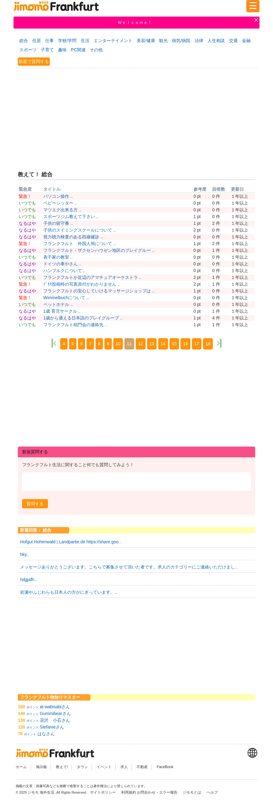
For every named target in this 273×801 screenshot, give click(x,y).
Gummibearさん (55, 713)
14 (163, 343)
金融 (246, 40)
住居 (36, 40)
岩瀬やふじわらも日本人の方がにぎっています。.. (68, 592)
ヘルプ (212, 792)
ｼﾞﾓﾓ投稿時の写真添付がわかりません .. (81, 284)
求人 (124, 767)
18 (207, 343)
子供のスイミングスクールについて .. (79, 230)
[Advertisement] (136, 115)
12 (140, 343)
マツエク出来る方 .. (62, 209)
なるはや (27, 223)
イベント (104, 767)
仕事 (49, 40)
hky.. (24, 554)
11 (129, 343)
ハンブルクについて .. (64, 270)
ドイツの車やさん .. (62, 263)
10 (118, 343)
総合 (23, 40)
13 (152, 343)
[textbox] (136, 482)
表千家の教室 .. (58, 257)
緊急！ (25, 196)
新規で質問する (34, 61)
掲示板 (41, 767)
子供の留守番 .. (58, 223)
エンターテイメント (113, 40)
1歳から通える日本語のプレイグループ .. (82, 317)
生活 (85, 40)
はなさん (46, 733)
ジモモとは (192, 792)
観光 (163, 40)
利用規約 (128, 792)
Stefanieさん (52, 727)
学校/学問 (67, 40)
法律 (199, 40)
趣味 (62, 49)
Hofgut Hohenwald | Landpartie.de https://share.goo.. (70, 541)
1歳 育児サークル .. (61, 311)
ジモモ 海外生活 (41, 792)
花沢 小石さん (55, 720)
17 (196, 343)
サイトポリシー (103, 792)
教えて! (62, 767)
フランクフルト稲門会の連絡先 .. (75, 324)
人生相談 (216, 40)
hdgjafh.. (28, 579)
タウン (82, 767)
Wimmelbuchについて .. (66, 297)
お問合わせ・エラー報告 (157, 792)
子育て (47, 49)
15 (174, 343)
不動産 (142, 767)
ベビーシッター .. (60, 203)
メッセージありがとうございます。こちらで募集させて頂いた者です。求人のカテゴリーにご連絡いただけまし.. (128, 567)
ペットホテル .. (58, 304)
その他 (96, 49)
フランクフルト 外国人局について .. (79, 243)
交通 (233, 40)
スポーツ (28, 49)
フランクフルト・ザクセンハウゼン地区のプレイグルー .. (98, 250)
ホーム (21, 767)
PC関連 (78, 49)
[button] (35, 503)
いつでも (27, 203)
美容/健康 (146, 40)
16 (185, 343)
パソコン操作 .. (58, 196)
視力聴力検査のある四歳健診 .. (73, 236)
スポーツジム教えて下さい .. (71, 216)
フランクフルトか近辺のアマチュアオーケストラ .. (92, 277)
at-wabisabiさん (55, 706)
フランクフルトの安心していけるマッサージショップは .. (98, 290)
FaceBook (165, 767)
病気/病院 (181, 40)
